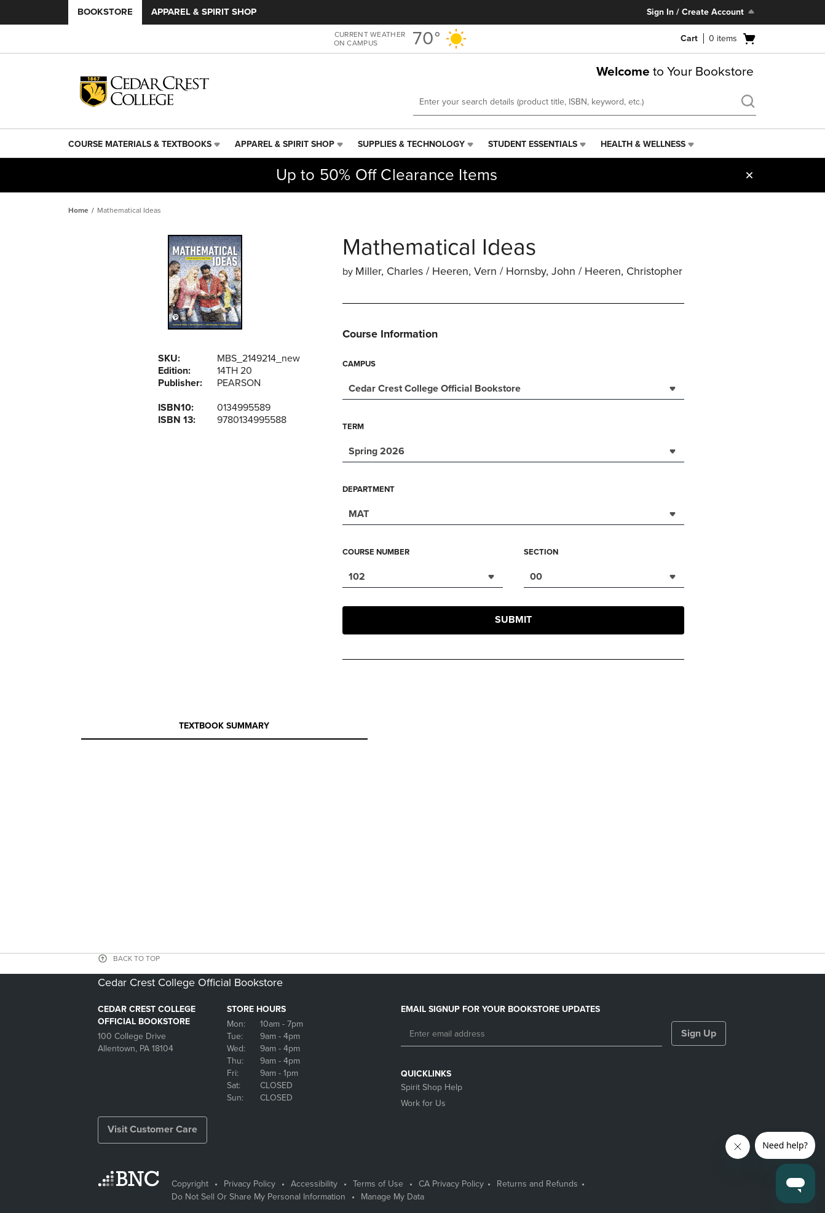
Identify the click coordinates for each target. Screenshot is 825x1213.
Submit (513, 620)
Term (353, 427)
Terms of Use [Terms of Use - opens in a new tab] (378, 1184)
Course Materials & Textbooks (139, 144)
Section (541, 552)
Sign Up (698, 1033)
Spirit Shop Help (431, 1087)
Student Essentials (532, 144)
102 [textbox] (357, 577)
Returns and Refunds (537, 1184)
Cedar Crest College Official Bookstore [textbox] (435, 388)
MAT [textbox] (359, 514)
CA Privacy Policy (451, 1184)
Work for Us (423, 1103)
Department (368, 489)
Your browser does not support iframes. (419, 789)
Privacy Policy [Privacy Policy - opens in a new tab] (249, 1184)
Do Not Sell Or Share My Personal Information (258, 1196)
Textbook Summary (223, 729)
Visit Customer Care (152, 1129)
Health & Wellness (643, 144)
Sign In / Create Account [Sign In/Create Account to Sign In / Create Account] (702, 11)
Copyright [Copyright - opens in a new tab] (190, 1184)
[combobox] (513, 387)
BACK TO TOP (136, 958)
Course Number (375, 552)
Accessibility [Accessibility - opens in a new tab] (314, 1184)
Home (78, 210)
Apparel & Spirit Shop (203, 11)
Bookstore (105, 11)
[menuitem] (145, 144)
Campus (359, 364)
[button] (749, 175)
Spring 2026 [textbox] (377, 451)
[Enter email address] (531, 1034)
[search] (747, 103)
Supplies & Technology (411, 144)
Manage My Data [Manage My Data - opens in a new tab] (392, 1196)
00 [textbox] (536, 577)
